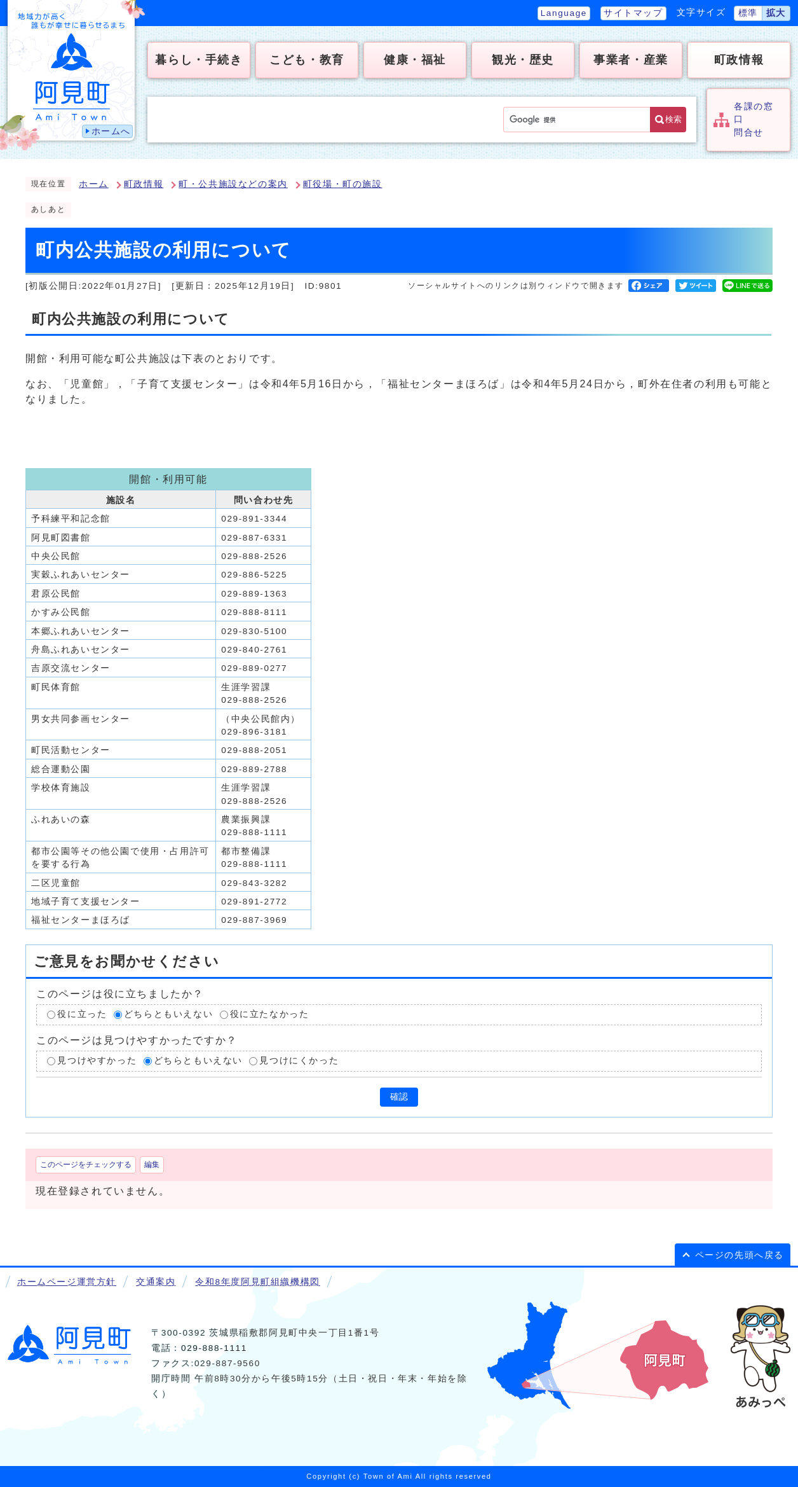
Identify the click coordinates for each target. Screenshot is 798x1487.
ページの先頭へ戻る (739, 1255)
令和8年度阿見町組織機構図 (257, 1282)
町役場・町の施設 (342, 184)
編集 (151, 1164)
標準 (748, 13)
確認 (399, 1097)
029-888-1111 (214, 1348)
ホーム (94, 184)
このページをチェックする (86, 1164)
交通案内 (155, 1282)
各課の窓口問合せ (753, 119)
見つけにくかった (299, 1060)
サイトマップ (633, 13)
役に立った (82, 1015)
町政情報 (143, 184)
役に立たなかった (269, 1015)
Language (564, 13)
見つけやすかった (97, 1060)
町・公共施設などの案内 (233, 184)
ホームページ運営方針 (66, 1282)
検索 (673, 119)
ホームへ (111, 131)
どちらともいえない (168, 1015)
